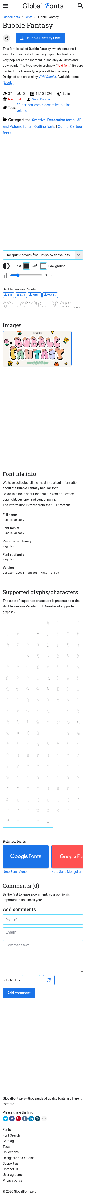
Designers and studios (18, 1158)
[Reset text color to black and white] (6, 266)
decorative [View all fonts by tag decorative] (51, 105)
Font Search (11, 1135)
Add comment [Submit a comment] (19, 993)
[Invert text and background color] (34, 266)
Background (52, 266)
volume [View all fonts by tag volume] (22, 110)
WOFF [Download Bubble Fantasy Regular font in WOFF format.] (34, 295)
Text (22, 266)
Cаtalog (8, 1141)
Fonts (7, 1129)
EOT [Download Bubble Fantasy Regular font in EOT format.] (21, 295)
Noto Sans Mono (15, 872)
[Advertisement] (43, 190)
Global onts (43, 5)
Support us (10, 1163)
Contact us (10, 1169)
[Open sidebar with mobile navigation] (5, 5)
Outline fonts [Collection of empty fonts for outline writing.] (44, 126)
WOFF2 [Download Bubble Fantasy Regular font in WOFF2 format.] (50, 295)
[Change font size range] (26, 275)
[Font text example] (39, 255)
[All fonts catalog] (28, 17)
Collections (11, 1152)
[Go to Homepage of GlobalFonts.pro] (12, 17)
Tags (6, 1146)
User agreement (14, 1175)
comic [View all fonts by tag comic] (38, 105)
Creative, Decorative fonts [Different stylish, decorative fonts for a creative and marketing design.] (53, 120)
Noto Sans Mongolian (66, 872)
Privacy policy (12, 1180)
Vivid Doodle (47, 77)
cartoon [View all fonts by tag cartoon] (27, 105)
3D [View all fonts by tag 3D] (18, 105)
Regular (8, 82)
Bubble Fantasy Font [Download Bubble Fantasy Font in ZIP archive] (40, 38)
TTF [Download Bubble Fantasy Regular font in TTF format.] (8, 295)
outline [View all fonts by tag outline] (65, 105)
